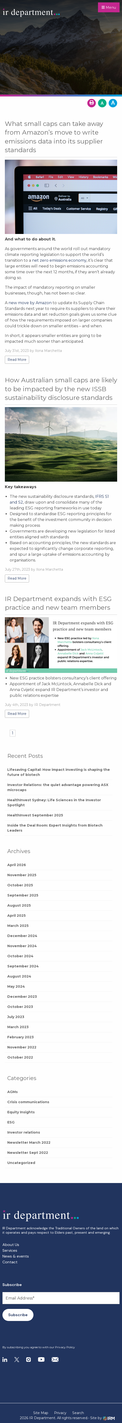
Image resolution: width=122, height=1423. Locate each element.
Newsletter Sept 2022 (27, 1152)
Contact (9, 1262)
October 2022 (20, 1057)
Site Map (40, 1413)
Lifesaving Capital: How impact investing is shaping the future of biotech (58, 772)
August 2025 (19, 905)
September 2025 (22, 895)
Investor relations (23, 1132)
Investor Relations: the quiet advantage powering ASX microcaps (57, 787)
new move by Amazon (30, 303)
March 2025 (18, 926)
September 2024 (23, 966)
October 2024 (20, 956)
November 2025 (21, 875)
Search (78, 1413)
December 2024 (22, 936)
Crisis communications (28, 1102)
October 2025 (20, 885)
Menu (109, 7)
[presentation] (31, 1333)
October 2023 (20, 1007)
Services (9, 1250)
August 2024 (19, 976)
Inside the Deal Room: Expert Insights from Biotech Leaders (55, 828)
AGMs (12, 1092)
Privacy (60, 1413)
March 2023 (18, 1027)
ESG (11, 1122)
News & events (15, 1256)
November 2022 (21, 1047)
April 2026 (16, 865)
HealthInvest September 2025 (35, 815)
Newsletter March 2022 (28, 1142)
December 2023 (22, 996)
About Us (10, 1244)
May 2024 (16, 986)
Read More (17, 359)
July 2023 (15, 1017)
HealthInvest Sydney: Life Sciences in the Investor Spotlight (54, 802)
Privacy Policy (65, 1347)
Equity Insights (21, 1112)
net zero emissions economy (59, 260)
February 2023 (20, 1037)
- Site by (101, 1418)
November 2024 (22, 946)
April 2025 (16, 915)
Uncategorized (21, 1163)
